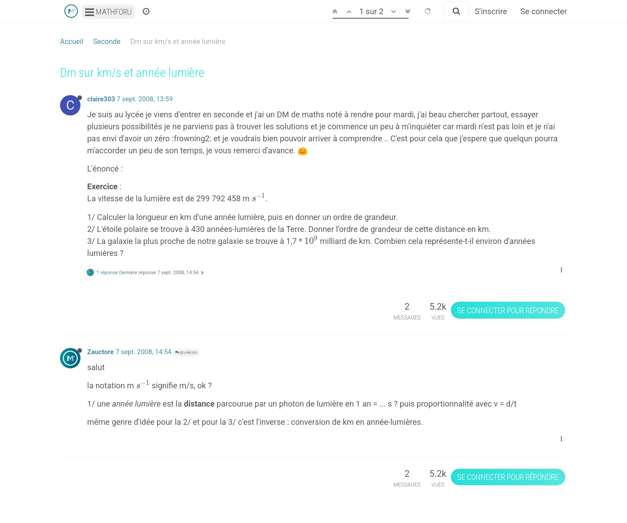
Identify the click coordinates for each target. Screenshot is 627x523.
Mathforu (108, 11)
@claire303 (186, 353)
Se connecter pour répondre (508, 310)
